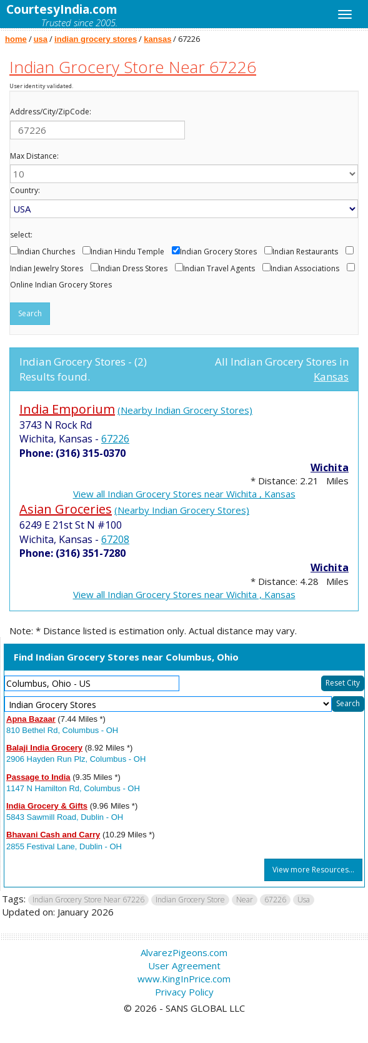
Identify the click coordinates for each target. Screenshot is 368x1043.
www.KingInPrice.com (184, 978)
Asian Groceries (65, 509)
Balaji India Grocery (44, 747)
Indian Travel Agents (219, 269)
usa (40, 39)
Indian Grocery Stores (218, 252)
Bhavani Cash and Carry (53, 834)
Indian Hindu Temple (127, 252)
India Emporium (67, 409)
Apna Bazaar (31, 719)
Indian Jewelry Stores (46, 269)
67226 (115, 439)
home (16, 39)
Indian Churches (46, 252)
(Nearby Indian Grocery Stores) (184, 410)
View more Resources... (313, 869)
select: (21, 235)
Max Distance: (34, 156)
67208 (115, 539)
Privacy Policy (184, 992)
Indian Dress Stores (133, 269)
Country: (25, 191)
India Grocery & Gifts (46, 806)
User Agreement (184, 965)
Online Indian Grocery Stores (61, 285)
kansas (157, 39)
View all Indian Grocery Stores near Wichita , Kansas (184, 493)
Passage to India (38, 777)
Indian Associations (305, 269)
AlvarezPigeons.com (184, 952)
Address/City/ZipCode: (50, 112)
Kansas (331, 376)
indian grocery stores (95, 39)
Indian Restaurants (305, 252)
